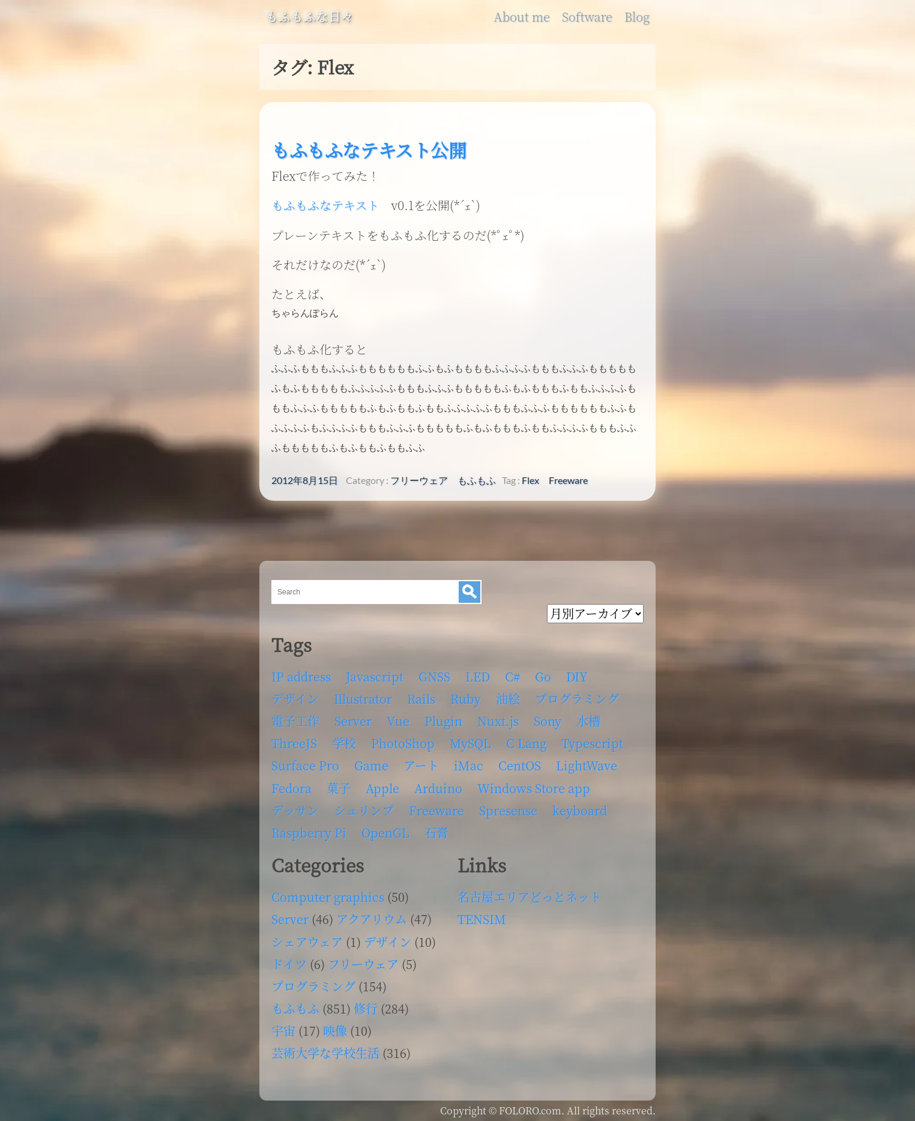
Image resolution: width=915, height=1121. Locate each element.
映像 (335, 1027)
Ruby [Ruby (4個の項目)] (465, 695)
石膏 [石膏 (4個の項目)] (436, 829)
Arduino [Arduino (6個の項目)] (438, 784)
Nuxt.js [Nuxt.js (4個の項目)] (498, 717)
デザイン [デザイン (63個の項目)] (295, 695)
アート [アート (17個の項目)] (421, 761)
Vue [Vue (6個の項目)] (398, 717)
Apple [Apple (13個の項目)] (382, 784)
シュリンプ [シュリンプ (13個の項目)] (364, 806)
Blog (637, 17)
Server (290, 915)
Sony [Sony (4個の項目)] (547, 717)
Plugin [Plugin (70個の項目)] (443, 717)
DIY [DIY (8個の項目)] (577, 672)
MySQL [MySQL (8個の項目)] (470, 739)
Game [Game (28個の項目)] (371, 761)
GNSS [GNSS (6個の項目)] (434, 672)
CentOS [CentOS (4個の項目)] (519, 761)
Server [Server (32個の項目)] (353, 717)
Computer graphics (327, 893)
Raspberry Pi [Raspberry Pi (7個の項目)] (308, 829)
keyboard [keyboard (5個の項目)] (579, 806)
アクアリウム (371, 915)
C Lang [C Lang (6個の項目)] (526, 739)
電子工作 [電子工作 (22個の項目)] (295, 717)
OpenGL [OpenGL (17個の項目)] (385, 829)
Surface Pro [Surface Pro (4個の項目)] (305, 761)
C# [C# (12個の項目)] (512, 672)
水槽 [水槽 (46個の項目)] (588, 717)
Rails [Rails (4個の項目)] (421, 695)
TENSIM (482, 915)
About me (521, 17)
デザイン (387, 938)
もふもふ (477, 477)
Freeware (568, 477)
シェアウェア (307, 938)
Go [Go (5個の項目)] (543, 672)
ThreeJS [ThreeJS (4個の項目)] (294, 739)
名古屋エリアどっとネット (530, 893)
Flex (530, 477)
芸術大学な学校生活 (325, 1049)
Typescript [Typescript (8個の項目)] (592, 739)
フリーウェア (419, 477)
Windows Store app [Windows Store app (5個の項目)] (533, 784)
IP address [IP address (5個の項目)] (301, 672)
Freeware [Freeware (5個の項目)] (436, 806)
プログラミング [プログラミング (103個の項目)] (577, 695)
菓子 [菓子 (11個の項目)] (339, 784)
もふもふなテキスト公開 (369, 150)
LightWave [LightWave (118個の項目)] (586, 761)
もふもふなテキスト (325, 205)
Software (587, 17)
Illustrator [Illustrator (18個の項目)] (363, 695)
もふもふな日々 (309, 17)
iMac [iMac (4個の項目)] (468, 761)
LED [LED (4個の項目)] (477, 672)
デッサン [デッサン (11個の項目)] (295, 806)
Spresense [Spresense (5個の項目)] (508, 806)
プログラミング (313, 982)
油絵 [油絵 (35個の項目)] (508, 695)
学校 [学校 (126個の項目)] (344, 739)
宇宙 (283, 1027)
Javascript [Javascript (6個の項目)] (374, 672)
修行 (366, 1005)
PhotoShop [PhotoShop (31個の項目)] (403, 739)
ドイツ (289, 960)
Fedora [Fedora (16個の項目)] (291, 784)
